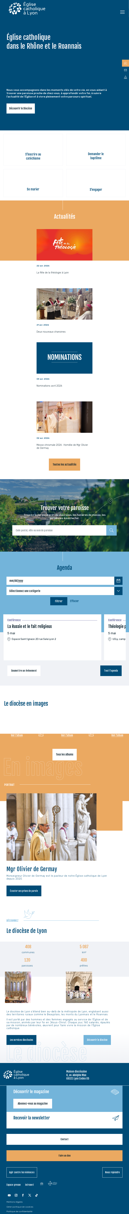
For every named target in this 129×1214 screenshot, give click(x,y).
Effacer (74, 601)
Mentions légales (14, 1202)
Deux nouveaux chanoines (51, 331)
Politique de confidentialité (19, 1211)
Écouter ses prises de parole (24, 890)
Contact (64, 1139)
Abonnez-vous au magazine (33, 1103)
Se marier (33, 189)
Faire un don (65, 1155)
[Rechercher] (111, 530)
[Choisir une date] (118, 581)
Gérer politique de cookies (19, 1207)
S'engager (96, 189)
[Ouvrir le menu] (122, 12)
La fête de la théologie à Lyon (53, 272)
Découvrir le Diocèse (20, 108)
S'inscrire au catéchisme (33, 156)
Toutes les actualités (64, 464)
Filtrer (59, 601)
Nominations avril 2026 (49, 385)
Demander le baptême (96, 156)
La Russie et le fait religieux (29, 626)
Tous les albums (64, 754)
